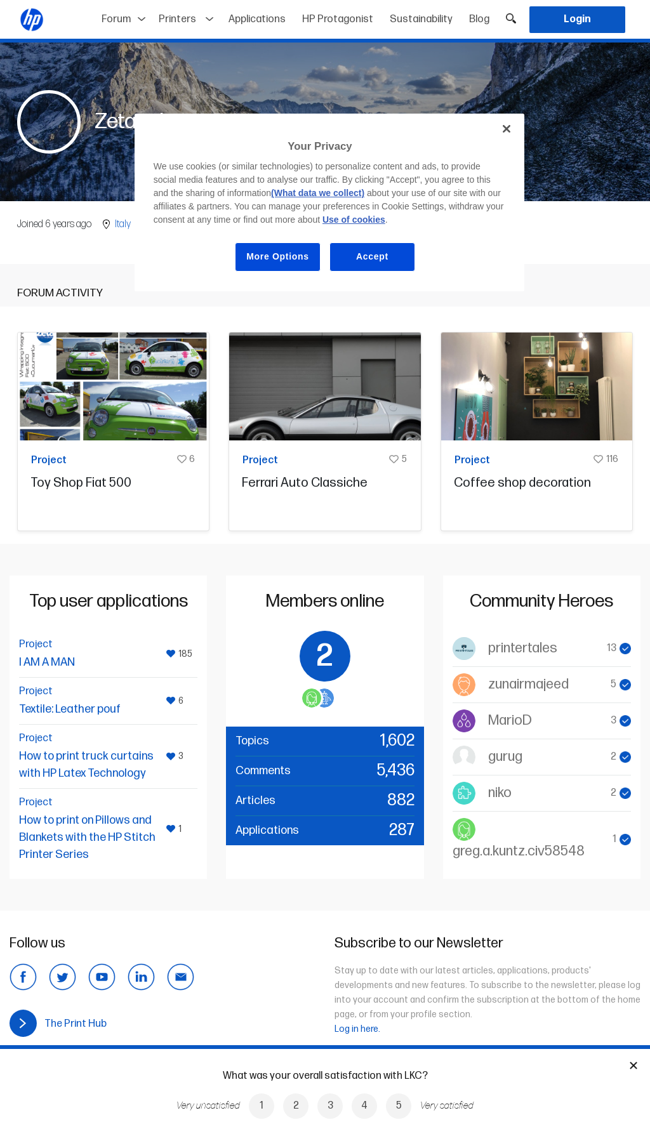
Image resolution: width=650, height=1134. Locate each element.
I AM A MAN (47, 662)
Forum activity (60, 293)
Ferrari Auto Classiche (305, 483)
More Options (277, 256)
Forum (116, 19)
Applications (257, 19)
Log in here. (357, 1029)
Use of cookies (353, 219)
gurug (505, 756)
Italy (123, 224)
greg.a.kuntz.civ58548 (519, 851)
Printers (177, 19)
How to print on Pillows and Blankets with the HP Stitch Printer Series (87, 837)
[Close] (507, 129)
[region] (329, 202)
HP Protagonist (337, 19)
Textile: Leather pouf (70, 709)
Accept (372, 256)
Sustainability (421, 19)
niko (500, 792)
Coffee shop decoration (522, 483)
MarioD (510, 720)
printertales (522, 648)
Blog (479, 19)
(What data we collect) (317, 193)
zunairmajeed (528, 684)
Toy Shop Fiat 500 (80, 483)
